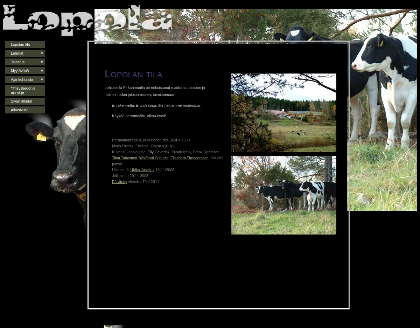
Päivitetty (119, 182)
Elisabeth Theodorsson (189, 158)
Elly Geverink (159, 152)
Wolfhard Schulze (153, 158)
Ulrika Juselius (142, 170)
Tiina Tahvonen (124, 158)
